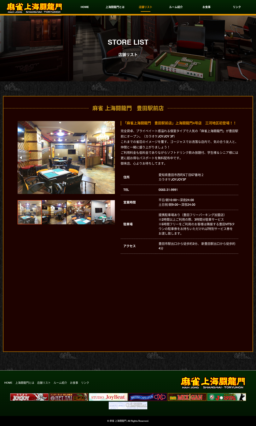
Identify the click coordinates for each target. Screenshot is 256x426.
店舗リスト (145, 7)
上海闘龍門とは (115, 7)
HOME (85, 7)
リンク (237, 7)
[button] (21, 158)
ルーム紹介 (176, 7)
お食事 (206, 7)
